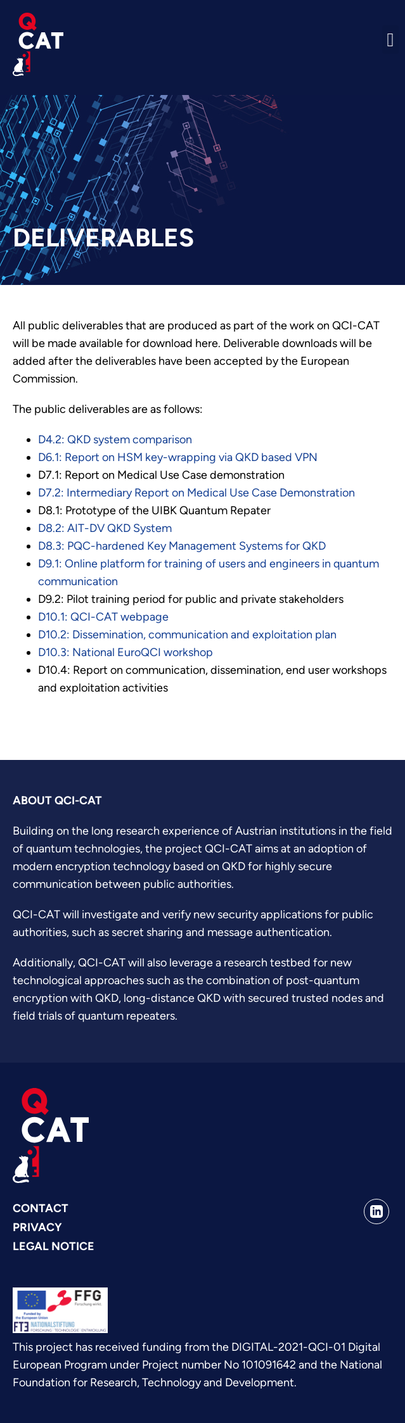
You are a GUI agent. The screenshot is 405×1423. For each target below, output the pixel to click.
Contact (40, 1208)
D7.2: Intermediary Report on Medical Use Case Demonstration (196, 493)
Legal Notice (53, 1246)
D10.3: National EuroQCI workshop (125, 652)
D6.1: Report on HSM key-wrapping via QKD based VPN (178, 457)
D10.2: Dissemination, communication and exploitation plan (187, 635)
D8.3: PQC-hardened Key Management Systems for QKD (182, 546)
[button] (390, 39)
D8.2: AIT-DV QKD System (105, 528)
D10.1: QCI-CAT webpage (103, 617)
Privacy (37, 1227)
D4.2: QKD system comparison (115, 439)
